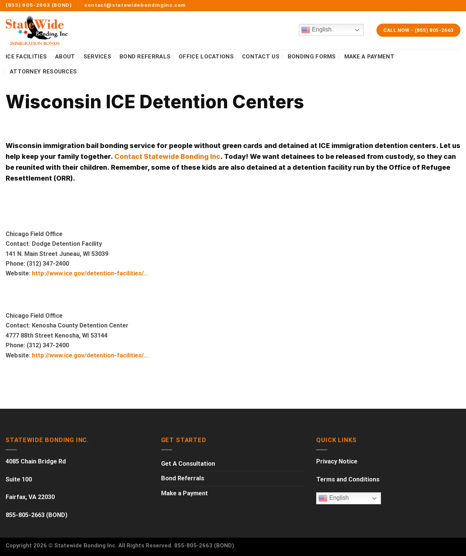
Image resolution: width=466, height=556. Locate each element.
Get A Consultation (188, 463)
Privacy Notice (336, 461)
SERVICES (97, 56)
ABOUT (65, 56)
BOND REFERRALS (144, 56)
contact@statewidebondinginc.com (135, 5)
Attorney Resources (43, 71)
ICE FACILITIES (26, 56)
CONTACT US (260, 56)
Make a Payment (184, 493)
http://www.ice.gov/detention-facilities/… (91, 273)
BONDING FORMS (312, 56)
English (316, 29)
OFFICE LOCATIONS (206, 56)
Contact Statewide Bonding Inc (167, 156)
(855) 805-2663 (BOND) (39, 5)
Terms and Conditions (347, 479)
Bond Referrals (182, 478)
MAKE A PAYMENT (369, 56)
